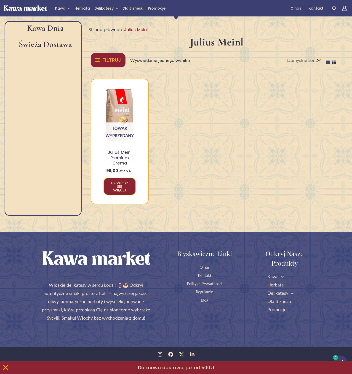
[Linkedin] (192, 354)
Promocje (156, 8)
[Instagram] (160, 354)
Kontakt (316, 8)
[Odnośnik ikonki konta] (344, 8)
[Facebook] (170, 354)
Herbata (82, 8)
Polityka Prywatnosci (205, 283)
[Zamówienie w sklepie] (303, 60)
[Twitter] (181, 354)
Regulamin (204, 291)
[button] (67, 8)
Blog (204, 299)
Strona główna (104, 29)
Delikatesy (106, 8)
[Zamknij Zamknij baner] (5, 367)
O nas (296, 8)
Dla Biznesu (133, 8)
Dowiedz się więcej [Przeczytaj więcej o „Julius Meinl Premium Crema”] (119, 186)
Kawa (62, 8)
